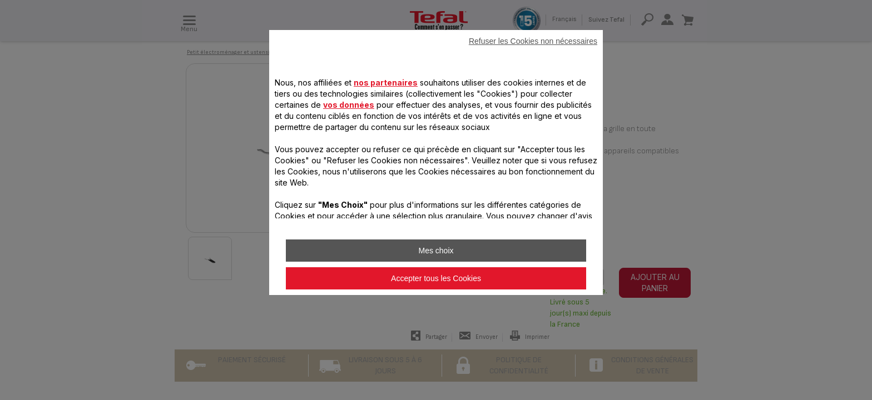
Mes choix (435, 250)
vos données (348, 104)
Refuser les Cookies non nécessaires (533, 41)
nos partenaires (386, 82)
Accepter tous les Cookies (436, 278)
